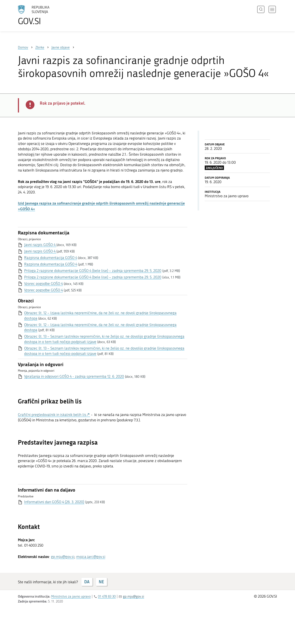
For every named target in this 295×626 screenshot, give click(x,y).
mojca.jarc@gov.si (90, 556)
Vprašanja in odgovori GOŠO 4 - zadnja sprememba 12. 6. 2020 (74, 376)
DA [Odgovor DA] (86, 582)
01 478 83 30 (107, 596)
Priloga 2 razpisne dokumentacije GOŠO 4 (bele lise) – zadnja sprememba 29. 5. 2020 (92, 270)
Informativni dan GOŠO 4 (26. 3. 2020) (54, 502)
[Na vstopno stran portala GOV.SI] (46, 15)
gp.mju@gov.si (62, 556)
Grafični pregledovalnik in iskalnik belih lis (52, 414)
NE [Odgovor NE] (101, 582)
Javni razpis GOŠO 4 (40, 244)
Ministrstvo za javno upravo (71, 596)
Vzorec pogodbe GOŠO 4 (43, 283)
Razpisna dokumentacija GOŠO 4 (50, 257)
